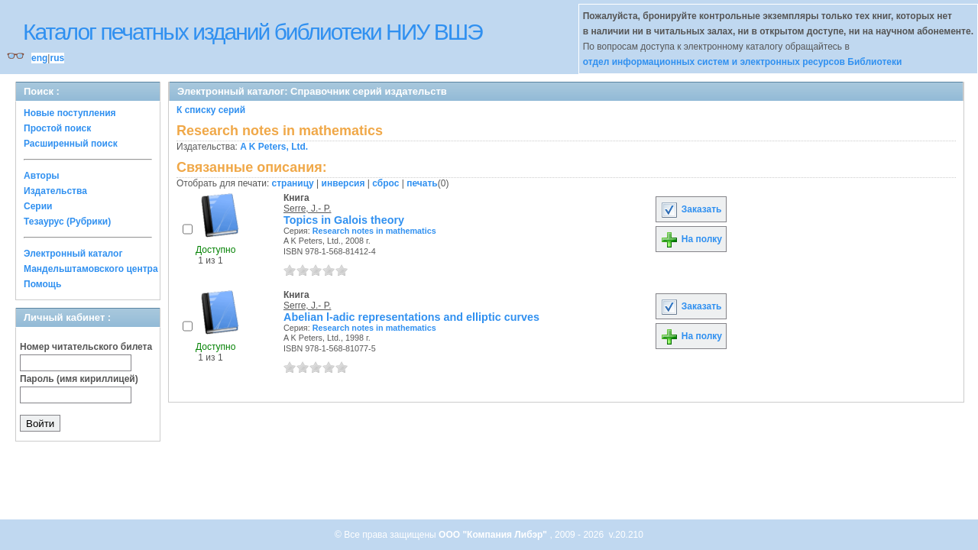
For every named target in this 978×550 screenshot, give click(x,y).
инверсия (343, 183)
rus (57, 58)
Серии (38, 206)
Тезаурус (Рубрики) (67, 221)
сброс (385, 183)
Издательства (55, 191)
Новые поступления (70, 113)
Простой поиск (57, 128)
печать (422, 183)
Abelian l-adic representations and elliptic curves (411, 317)
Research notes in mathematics (374, 230)
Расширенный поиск (71, 143)
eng (39, 58)
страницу (293, 183)
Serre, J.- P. (307, 208)
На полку (691, 239)
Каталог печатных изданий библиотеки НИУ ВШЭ (252, 31)
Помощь (42, 284)
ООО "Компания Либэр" (494, 534)
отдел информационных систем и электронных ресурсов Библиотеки (742, 62)
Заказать (690, 209)
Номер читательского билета (86, 346)
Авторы (42, 175)
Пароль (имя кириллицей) (79, 379)
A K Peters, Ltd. (274, 146)
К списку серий (210, 110)
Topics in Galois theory (343, 220)
